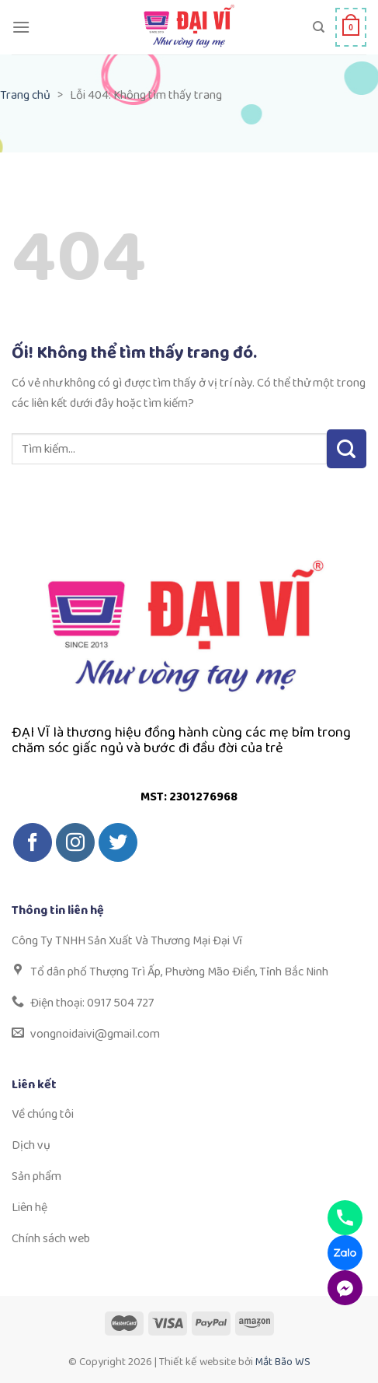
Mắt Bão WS (282, 1362)
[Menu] (21, 27)
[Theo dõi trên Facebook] (32, 842)
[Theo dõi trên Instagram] (75, 842)
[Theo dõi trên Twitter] (118, 842)
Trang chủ (25, 95)
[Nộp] (346, 448)
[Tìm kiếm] (318, 27)
